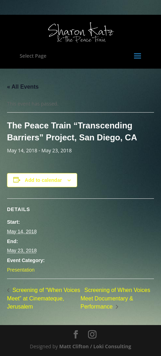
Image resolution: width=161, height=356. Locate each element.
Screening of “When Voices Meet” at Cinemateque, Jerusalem (43, 298)
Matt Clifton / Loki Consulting (95, 346)
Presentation (21, 270)
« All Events (23, 87)
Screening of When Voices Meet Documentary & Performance (115, 298)
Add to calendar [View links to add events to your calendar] (43, 180)
